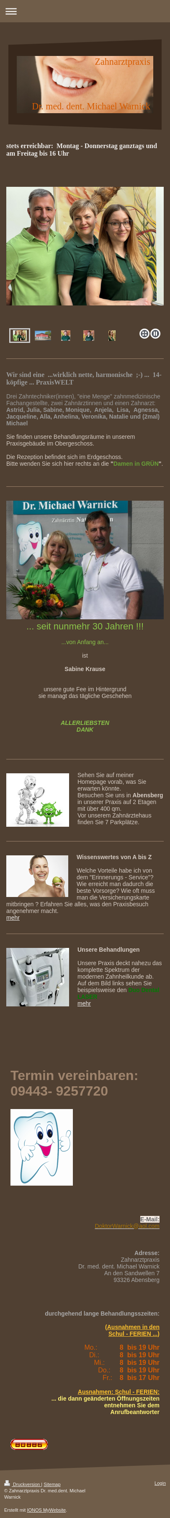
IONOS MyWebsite (46, 1510)
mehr (13, 917)
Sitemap (52, 1484)
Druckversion (22, 1484)
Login (160, 1483)
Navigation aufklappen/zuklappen (85, 11)
